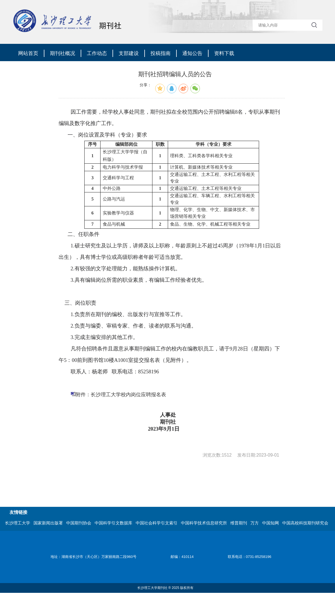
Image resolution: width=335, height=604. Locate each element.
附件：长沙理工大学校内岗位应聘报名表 (121, 394)
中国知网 (270, 523)
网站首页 (28, 53)
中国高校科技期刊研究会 (305, 523)
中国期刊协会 (78, 523)
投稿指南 (160, 53)
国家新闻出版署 (48, 523)
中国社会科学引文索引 (157, 523)
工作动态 (97, 53)
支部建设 (129, 53)
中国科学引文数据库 (113, 523)
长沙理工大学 (17, 523)
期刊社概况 (62, 53)
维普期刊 (238, 523)
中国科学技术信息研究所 (204, 523)
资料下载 (224, 53)
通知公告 (192, 53)
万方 (254, 523)
